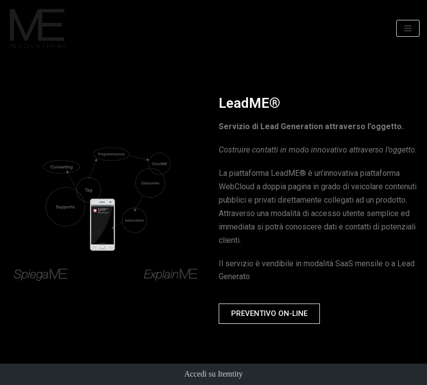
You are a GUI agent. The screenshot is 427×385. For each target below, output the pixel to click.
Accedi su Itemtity (213, 374)
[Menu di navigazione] (408, 28)
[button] (269, 314)
